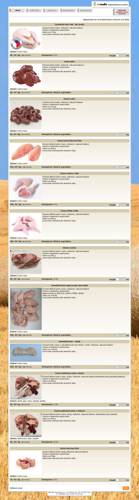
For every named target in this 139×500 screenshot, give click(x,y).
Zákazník (122, 11)
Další (126, 488)
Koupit (112, 56)
